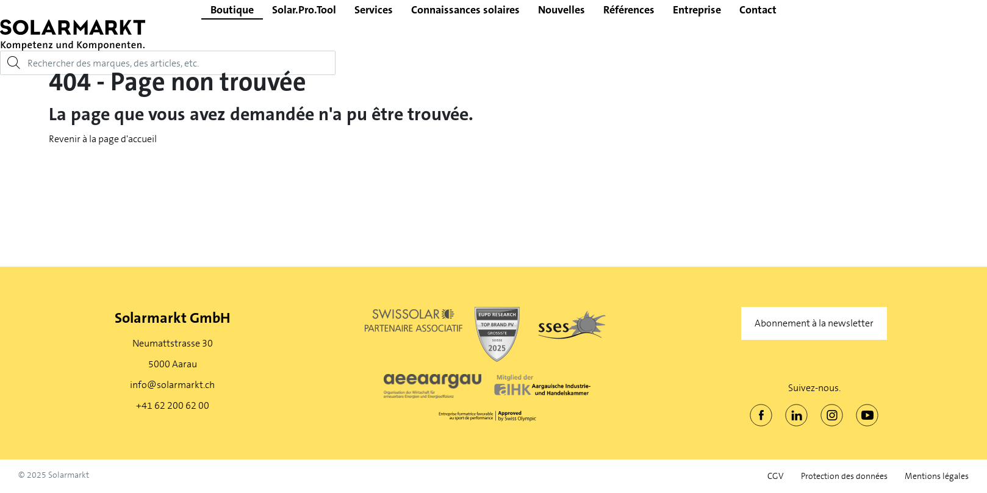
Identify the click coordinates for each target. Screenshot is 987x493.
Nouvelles (561, 9)
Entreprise (697, 9)
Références (629, 9)
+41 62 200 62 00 (172, 405)
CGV (775, 476)
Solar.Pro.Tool (304, 9)
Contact (758, 9)
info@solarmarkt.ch (172, 384)
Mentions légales (937, 476)
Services (373, 9)
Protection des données (844, 476)
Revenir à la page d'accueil (103, 138)
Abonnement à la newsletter (814, 323)
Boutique (232, 9)
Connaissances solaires (465, 9)
